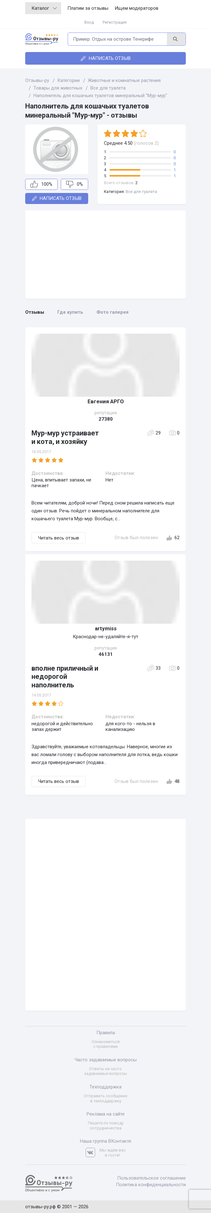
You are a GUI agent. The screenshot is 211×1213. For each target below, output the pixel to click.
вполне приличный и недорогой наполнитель (64, 676)
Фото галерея (112, 312)
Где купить (70, 312)
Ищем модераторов (136, 8)
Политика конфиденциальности (151, 1184)
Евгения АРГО (106, 401)
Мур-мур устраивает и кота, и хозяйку (65, 437)
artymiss (106, 628)
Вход (89, 22)
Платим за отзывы (87, 8)
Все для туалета (141, 191)
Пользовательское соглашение (151, 1178)
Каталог (44, 8)
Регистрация (115, 22)
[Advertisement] (105, 254)
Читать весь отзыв (58, 538)
